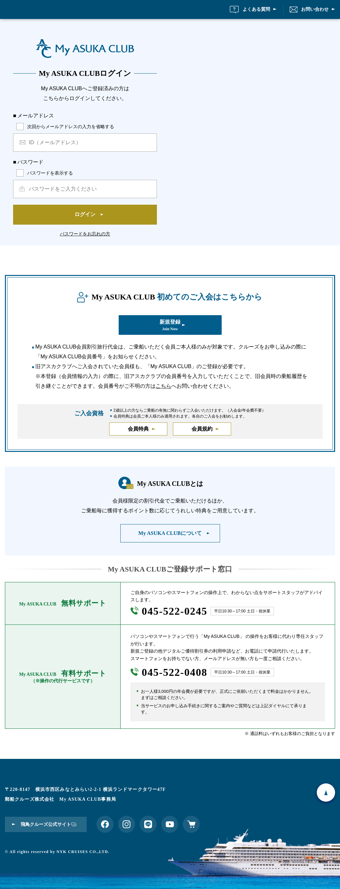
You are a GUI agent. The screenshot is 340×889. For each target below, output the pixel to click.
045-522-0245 (175, 615)
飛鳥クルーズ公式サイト (46, 824)
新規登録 (170, 329)
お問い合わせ (315, 11)
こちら (163, 390)
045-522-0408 (175, 676)
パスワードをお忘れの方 (85, 238)
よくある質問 (256, 11)
